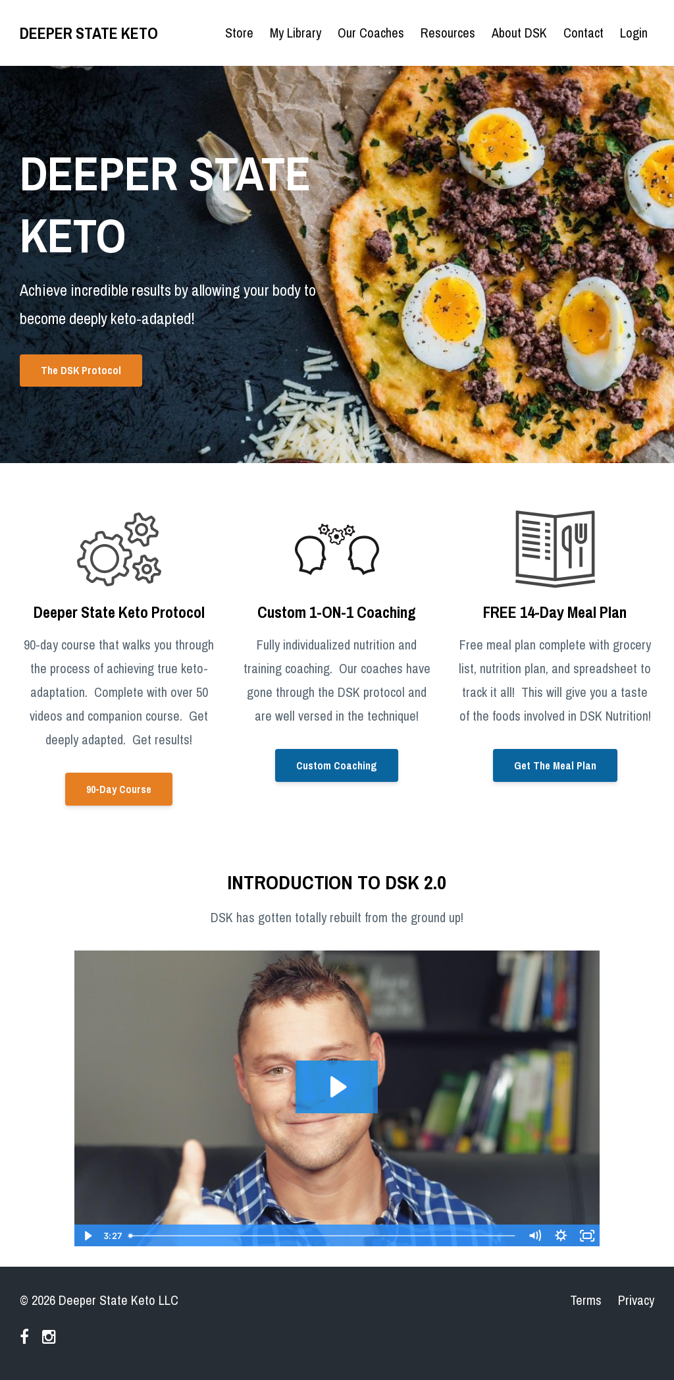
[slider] (322, 1236)
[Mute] (534, 1236)
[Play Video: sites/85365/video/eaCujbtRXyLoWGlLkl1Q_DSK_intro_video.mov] (337, 1087)
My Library (295, 32)
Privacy (636, 1300)
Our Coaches (371, 32)
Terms (586, 1300)
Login (634, 32)
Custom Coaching (336, 765)
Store (239, 32)
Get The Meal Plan (555, 765)
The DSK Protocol (81, 370)
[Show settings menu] (561, 1236)
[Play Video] (87, 1236)
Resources (448, 32)
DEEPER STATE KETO (89, 32)
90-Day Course (118, 789)
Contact (583, 32)
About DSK (519, 32)
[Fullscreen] (587, 1236)
